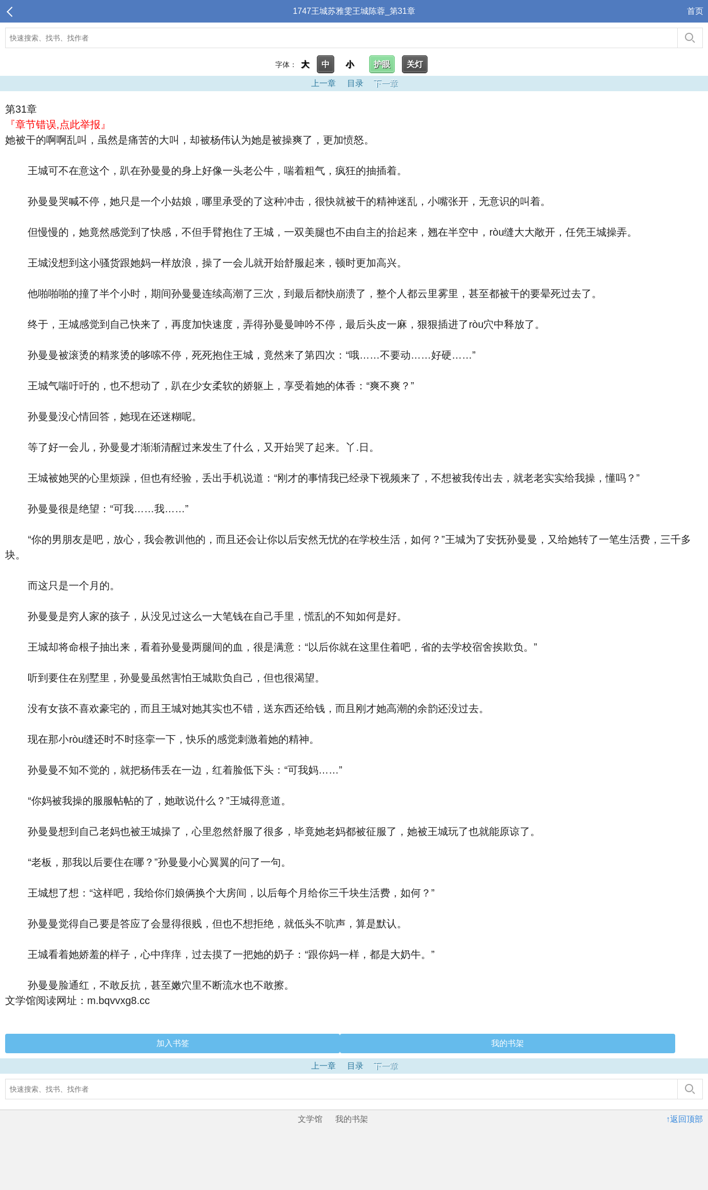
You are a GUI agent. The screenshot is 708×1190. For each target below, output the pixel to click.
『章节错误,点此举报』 (58, 124)
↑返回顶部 (684, 1119)
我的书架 (507, 1043)
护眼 (382, 64)
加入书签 (172, 1043)
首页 (695, 11)
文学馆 (310, 1119)
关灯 (415, 64)
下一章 (385, 83)
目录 (355, 83)
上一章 (323, 83)
